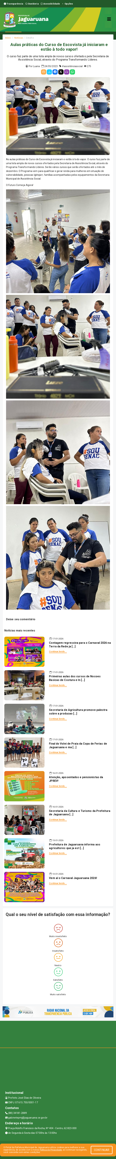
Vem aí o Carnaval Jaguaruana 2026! (73, 878)
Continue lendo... (58, 651)
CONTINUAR (101, 1150)
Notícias (18, 37)
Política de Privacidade (51, 1150)
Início (8, 37)
